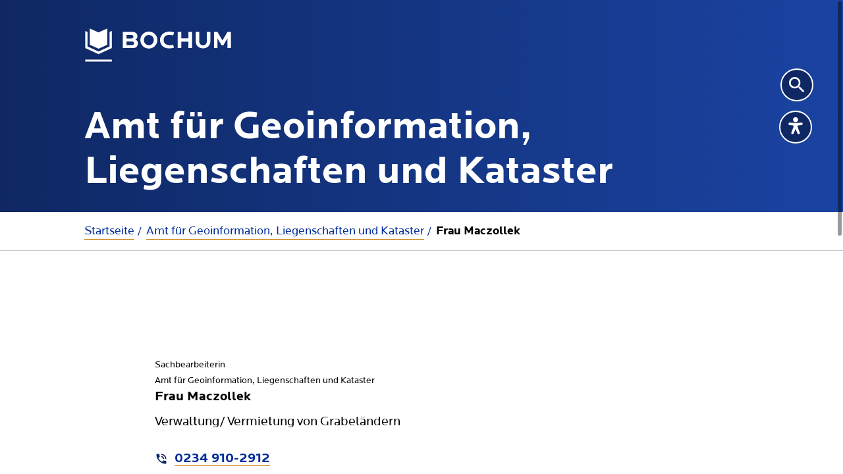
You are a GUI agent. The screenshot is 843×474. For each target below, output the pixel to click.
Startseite (109, 230)
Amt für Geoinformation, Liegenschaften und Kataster (285, 230)
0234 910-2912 (222, 458)
